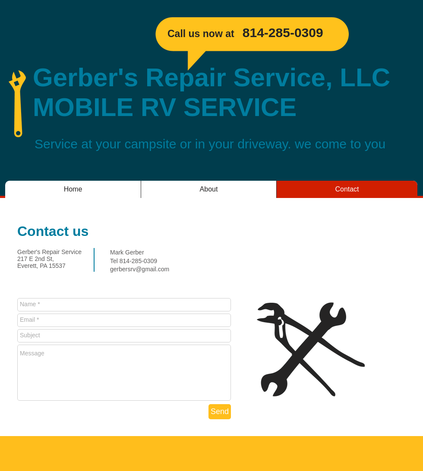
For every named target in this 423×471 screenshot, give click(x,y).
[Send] (219, 411)
